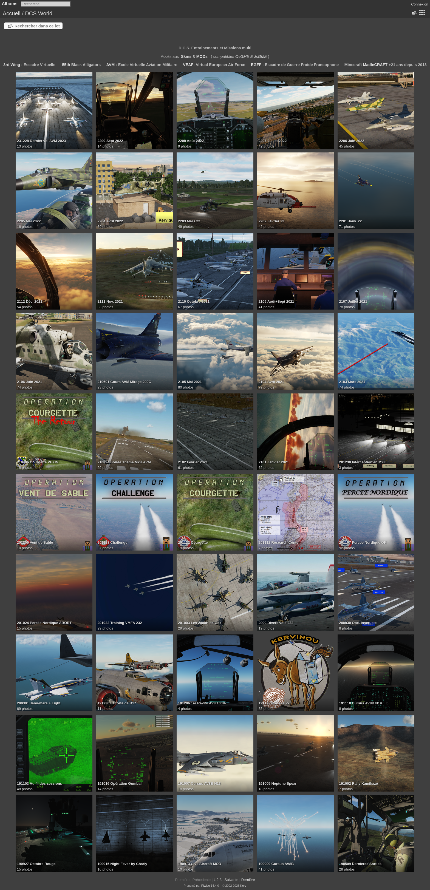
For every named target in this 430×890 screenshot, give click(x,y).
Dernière (248, 880)
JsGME (260, 56)
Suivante (231, 880)
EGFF (256, 65)
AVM (110, 65)
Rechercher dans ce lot (37, 26)
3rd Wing (11, 65)
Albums (10, 3)
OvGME (242, 56)
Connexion (419, 4)
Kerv (243, 885)
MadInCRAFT (375, 65)
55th (66, 65)
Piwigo (205, 885)
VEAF (188, 65)
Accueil (11, 13)
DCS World (38, 13)
